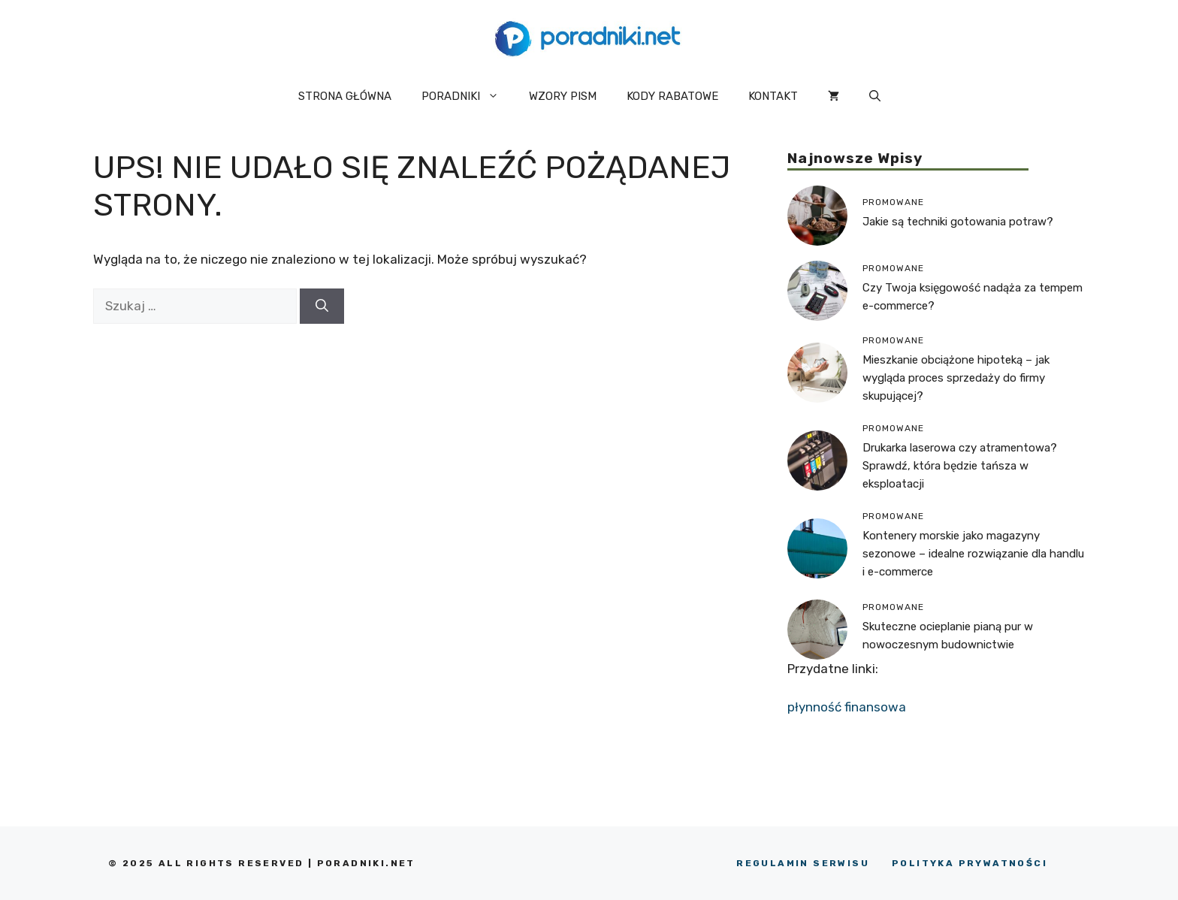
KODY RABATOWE (672, 96)
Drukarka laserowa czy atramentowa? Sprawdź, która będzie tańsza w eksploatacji (959, 466)
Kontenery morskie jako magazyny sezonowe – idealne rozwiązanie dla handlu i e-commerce (973, 553)
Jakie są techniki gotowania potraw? (957, 221)
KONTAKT (773, 96)
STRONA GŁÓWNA (344, 96)
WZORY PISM (563, 96)
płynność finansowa (846, 706)
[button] (875, 96)
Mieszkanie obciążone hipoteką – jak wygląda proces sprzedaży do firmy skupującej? (956, 378)
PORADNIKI (467, 96)
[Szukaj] (322, 306)
